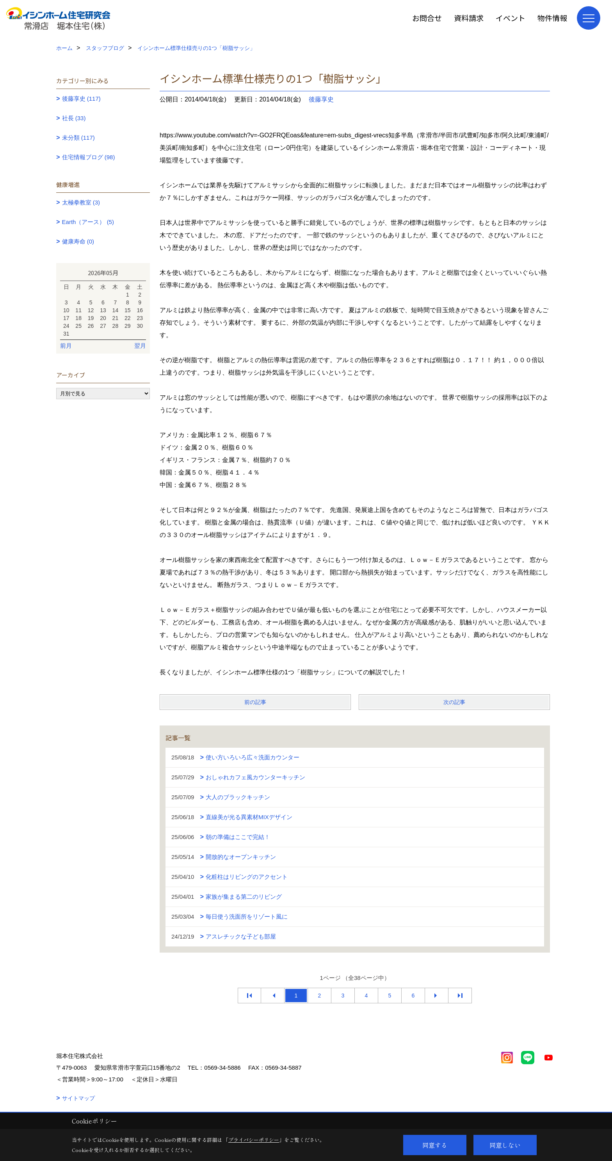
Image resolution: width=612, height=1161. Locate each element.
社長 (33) (74, 118)
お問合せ (427, 17)
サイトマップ (78, 1098)
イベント (510, 17)
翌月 (140, 345)
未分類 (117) (78, 137)
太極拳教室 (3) (81, 202)
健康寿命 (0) (78, 241)
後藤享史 (321, 99)
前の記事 (255, 702)
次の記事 (454, 702)
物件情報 (552, 17)
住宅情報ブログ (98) (88, 157)
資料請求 (469, 17)
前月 (66, 345)
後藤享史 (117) (81, 98)
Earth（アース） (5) (88, 222)
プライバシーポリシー (253, 1139)
